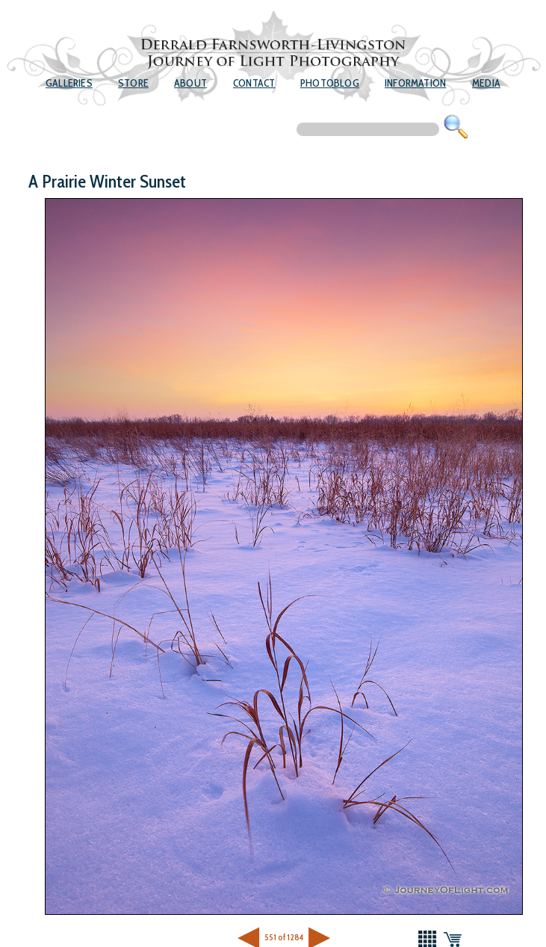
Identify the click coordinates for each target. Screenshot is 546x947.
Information (415, 83)
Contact (254, 83)
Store (133, 83)
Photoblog (329, 83)
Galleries (69, 83)
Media (486, 83)
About (190, 83)
